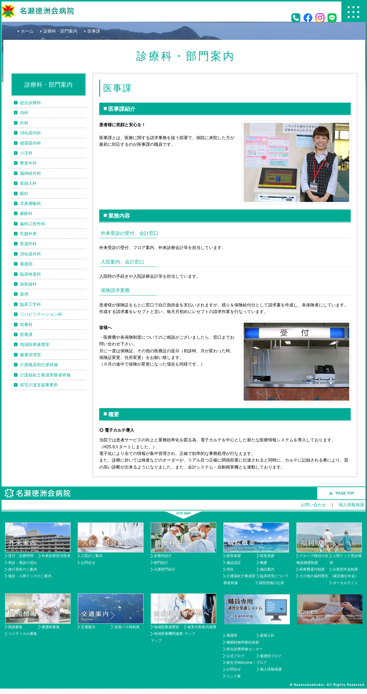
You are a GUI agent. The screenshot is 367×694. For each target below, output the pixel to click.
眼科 (24, 193)
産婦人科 (28, 183)
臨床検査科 (30, 274)
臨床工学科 (30, 304)
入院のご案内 (92, 556)
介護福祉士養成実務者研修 (45, 375)
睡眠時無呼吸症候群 (242, 642)
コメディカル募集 (22, 634)
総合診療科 (30, 102)
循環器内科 (30, 143)
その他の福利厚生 (313, 576)
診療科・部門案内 (60, 31)
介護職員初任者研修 (39, 364)
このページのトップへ (341, 493)
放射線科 (28, 284)
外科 (24, 122)
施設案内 (267, 569)
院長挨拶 (267, 556)
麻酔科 (26, 213)
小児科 (26, 153)
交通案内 (88, 627)
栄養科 (26, 324)
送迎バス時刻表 (127, 627)
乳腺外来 (28, 233)
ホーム (27, 31)
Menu (353, 12)
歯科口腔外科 (32, 223)
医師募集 (15, 627)
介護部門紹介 (165, 569)
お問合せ (88, 563)
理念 (230, 569)
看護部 (26, 263)
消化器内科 (30, 132)
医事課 (26, 334)
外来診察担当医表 (56, 556)
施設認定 (233, 563)
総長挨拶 (233, 556)
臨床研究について (274, 576)
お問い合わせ (313, 504)
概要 (263, 563)
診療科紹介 (163, 556)
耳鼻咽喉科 (30, 203)
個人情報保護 (351, 504)
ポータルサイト (345, 583)
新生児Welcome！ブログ (246, 662)
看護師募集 (51, 627)
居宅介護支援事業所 (39, 384)
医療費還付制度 (312, 569)
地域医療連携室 (34, 344)
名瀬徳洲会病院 (38, 11)
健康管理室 (30, 354)
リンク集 (233, 676)
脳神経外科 (30, 173)
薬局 (24, 294)
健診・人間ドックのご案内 (30, 576)
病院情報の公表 (271, 583)
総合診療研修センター (244, 649)
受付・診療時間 (20, 556)
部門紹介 (161, 563)
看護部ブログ (271, 656)
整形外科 (28, 163)
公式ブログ (235, 656)
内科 (24, 112)
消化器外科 (30, 253)
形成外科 (28, 243)
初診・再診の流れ (22, 563)
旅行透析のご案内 (22, 569)
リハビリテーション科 (41, 314)
